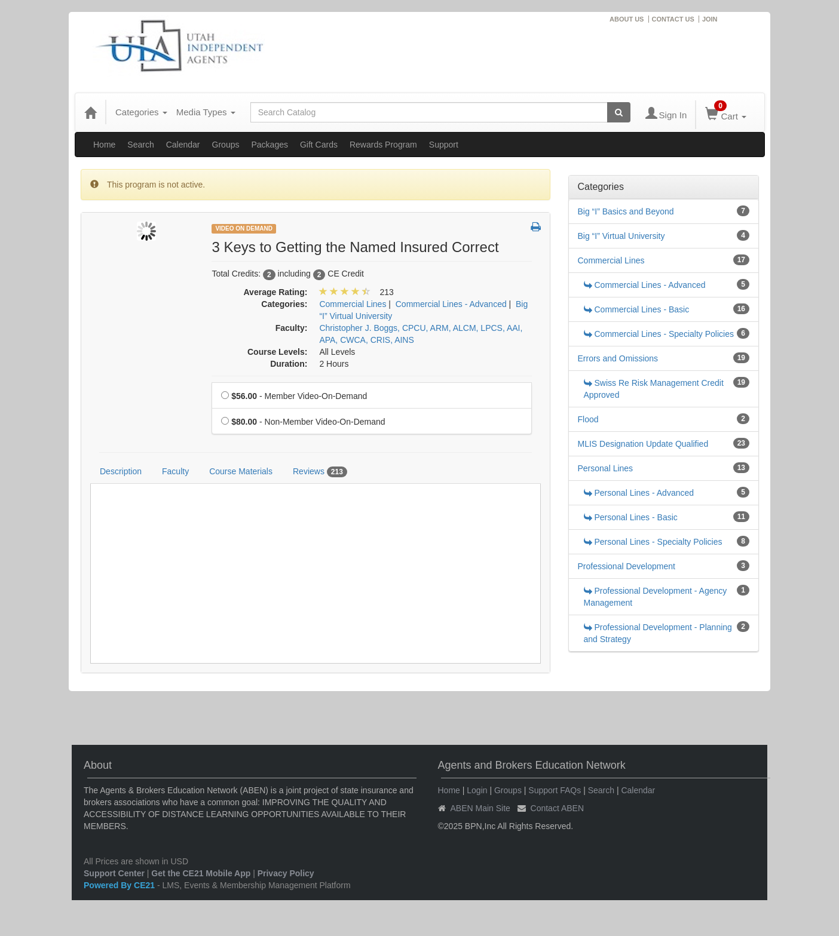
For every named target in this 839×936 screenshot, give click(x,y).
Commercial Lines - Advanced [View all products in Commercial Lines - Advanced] (451, 304)
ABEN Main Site (480, 808)
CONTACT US (673, 19)
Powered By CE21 (120, 885)
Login (477, 790)
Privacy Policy (286, 873)
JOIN (710, 19)
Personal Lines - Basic (631, 517)
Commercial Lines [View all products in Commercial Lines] (352, 304)
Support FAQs (554, 790)
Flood (588, 419)
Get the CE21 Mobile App (200, 873)
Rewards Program (383, 144)
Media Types (205, 112)
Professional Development (626, 566)
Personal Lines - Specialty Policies (653, 542)
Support (443, 144)
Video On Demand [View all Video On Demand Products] (243, 228)
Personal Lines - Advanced (639, 493)
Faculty (175, 471)
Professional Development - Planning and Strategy (658, 633)
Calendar (183, 144)
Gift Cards (319, 144)
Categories (141, 112)
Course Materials (240, 471)
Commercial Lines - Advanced (645, 285)
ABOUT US (627, 19)
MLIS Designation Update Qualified (643, 444)
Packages (269, 144)
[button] (536, 227)
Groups (226, 144)
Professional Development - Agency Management (655, 596)
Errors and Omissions (618, 358)
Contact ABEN (557, 808)
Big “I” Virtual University (621, 236)
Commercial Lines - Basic (637, 309)
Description (121, 471)
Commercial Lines (611, 260)
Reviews (320, 472)
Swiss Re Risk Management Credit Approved (654, 389)
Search (140, 144)
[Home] (90, 112)
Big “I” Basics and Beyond (626, 211)
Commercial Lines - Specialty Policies (659, 334)
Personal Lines (605, 468)
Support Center (114, 873)
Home (104, 144)
